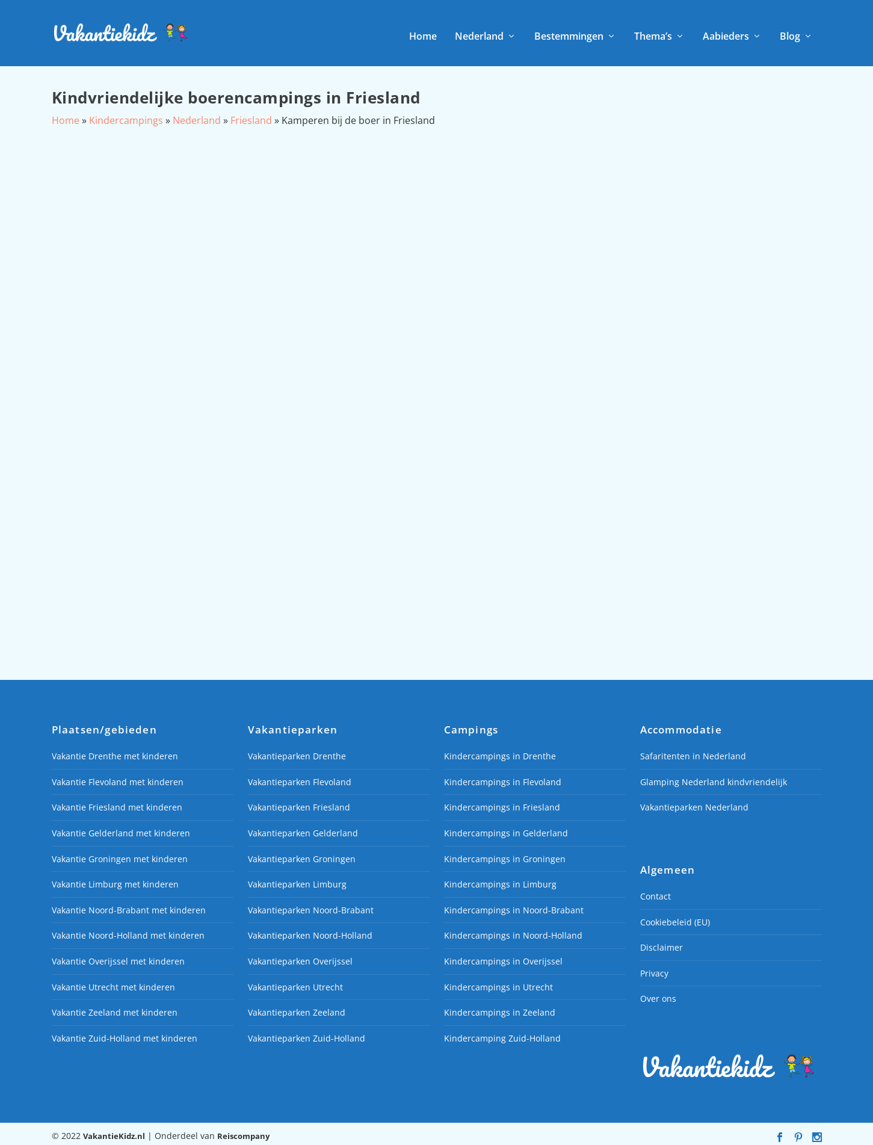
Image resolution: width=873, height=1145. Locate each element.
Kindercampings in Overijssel (503, 955)
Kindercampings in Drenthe (500, 750)
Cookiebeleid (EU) (675, 916)
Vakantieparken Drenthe (297, 750)
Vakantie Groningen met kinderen (120, 853)
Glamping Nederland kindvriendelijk (713, 776)
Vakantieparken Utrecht (295, 981)
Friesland (251, 114)
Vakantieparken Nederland (694, 801)
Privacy (654, 967)
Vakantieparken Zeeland (296, 1006)
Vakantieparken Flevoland (299, 776)
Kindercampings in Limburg (500, 878)
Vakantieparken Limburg (297, 878)
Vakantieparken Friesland (299, 801)
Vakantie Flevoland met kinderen (118, 776)
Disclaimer (661, 941)
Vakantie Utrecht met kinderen (113, 981)
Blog (790, 31)
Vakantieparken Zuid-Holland (306, 1032)
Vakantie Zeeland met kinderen (114, 1006)
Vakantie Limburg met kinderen (115, 878)
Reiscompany (243, 1130)
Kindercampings (126, 114)
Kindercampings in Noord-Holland (513, 929)
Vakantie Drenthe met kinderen (115, 750)
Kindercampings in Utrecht (498, 981)
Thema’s (653, 31)
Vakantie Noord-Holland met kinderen (128, 929)
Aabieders (726, 31)
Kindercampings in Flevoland (502, 776)
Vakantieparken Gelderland (303, 827)
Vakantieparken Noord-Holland (310, 929)
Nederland (479, 31)
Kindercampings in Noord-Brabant (514, 904)
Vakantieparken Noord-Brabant (311, 904)
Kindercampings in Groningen (505, 853)
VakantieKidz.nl (114, 1130)
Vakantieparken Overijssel (300, 955)
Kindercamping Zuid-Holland (502, 1032)
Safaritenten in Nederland (693, 750)
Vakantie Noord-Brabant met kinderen (129, 904)
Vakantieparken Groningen (302, 853)
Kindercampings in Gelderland (506, 827)
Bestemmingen (568, 31)
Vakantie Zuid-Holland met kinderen (124, 1032)
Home (423, 31)
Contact (655, 890)
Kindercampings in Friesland (502, 801)
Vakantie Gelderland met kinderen (121, 827)
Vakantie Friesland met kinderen (117, 801)
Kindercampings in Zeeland (499, 1006)
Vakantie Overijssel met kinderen (118, 955)
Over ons (658, 992)
